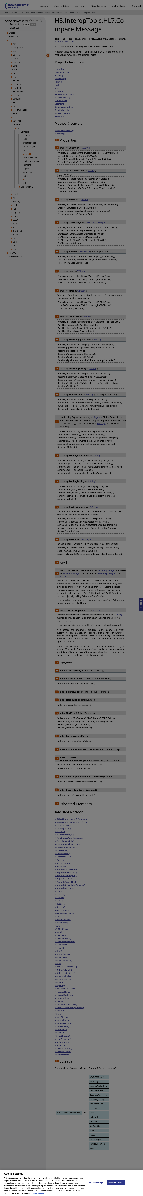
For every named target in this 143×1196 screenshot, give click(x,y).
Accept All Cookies (115, 1184)
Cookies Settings (96, 1184)
